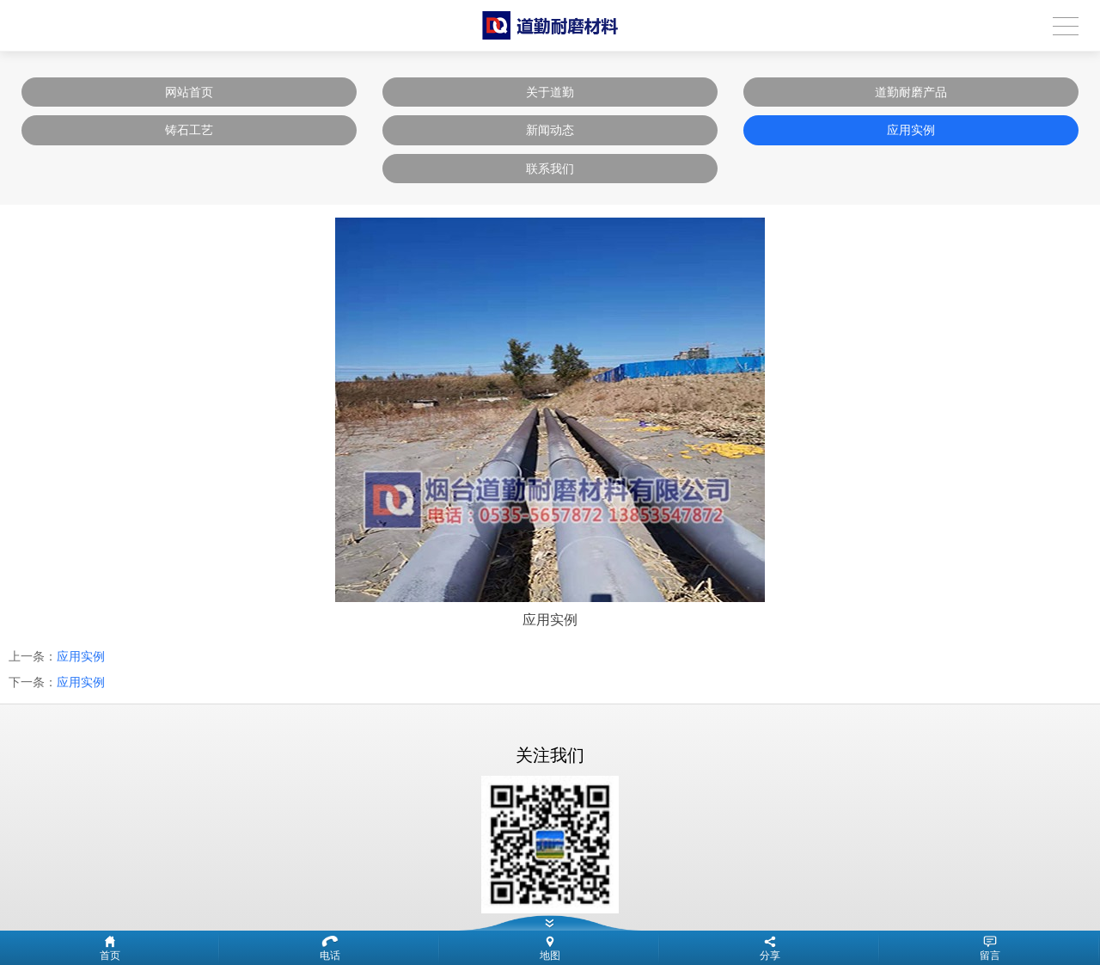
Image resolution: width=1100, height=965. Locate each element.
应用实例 (911, 130)
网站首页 (189, 92)
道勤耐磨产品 (911, 92)
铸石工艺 (189, 130)
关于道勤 (550, 92)
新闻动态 (550, 130)
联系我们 (550, 168)
